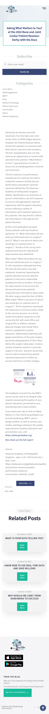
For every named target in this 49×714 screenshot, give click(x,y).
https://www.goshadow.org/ (18, 435)
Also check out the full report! (19, 439)
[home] (10, 8)
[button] (44, 8)
